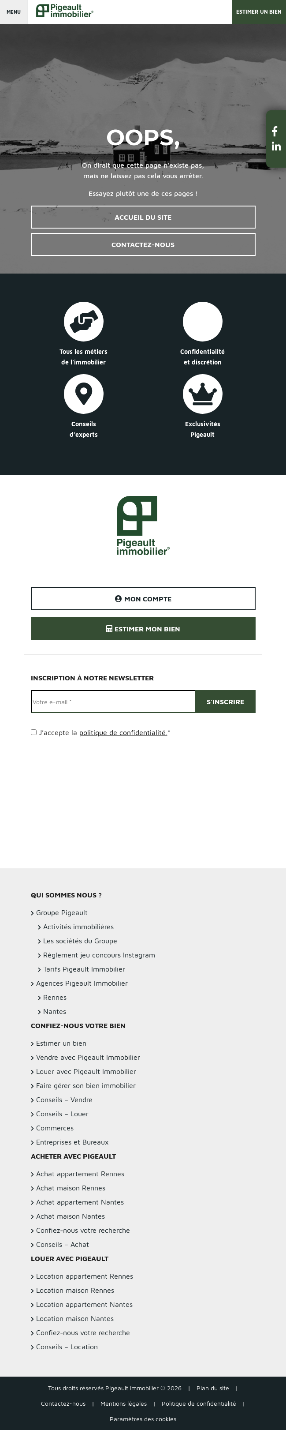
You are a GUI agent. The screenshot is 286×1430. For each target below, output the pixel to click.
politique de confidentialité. (123, 732)
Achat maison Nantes (70, 1216)
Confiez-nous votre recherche (83, 1230)
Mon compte (143, 599)
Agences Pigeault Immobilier (82, 983)
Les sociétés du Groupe (80, 941)
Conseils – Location (67, 1347)
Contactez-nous (143, 244)
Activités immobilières (78, 927)
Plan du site (213, 1388)
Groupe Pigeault (62, 912)
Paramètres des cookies (143, 1418)
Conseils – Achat (62, 1244)
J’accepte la (105, 732)
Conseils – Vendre (64, 1099)
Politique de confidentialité (199, 1403)
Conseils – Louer (62, 1114)
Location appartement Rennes (84, 1276)
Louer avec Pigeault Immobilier (86, 1071)
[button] (276, 131)
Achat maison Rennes (70, 1188)
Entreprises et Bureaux (72, 1142)
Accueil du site (143, 217)
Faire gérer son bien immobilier (86, 1085)
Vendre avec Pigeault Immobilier (88, 1057)
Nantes (54, 1011)
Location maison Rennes (75, 1290)
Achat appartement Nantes (80, 1202)
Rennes (55, 997)
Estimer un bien (259, 11)
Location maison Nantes (75, 1318)
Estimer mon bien (143, 629)
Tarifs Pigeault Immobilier (84, 969)
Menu (14, 12)
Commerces (55, 1128)
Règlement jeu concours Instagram (99, 955)
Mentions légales (123, 1403)
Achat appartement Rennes (80, 1174)
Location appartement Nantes (84, 1304)
